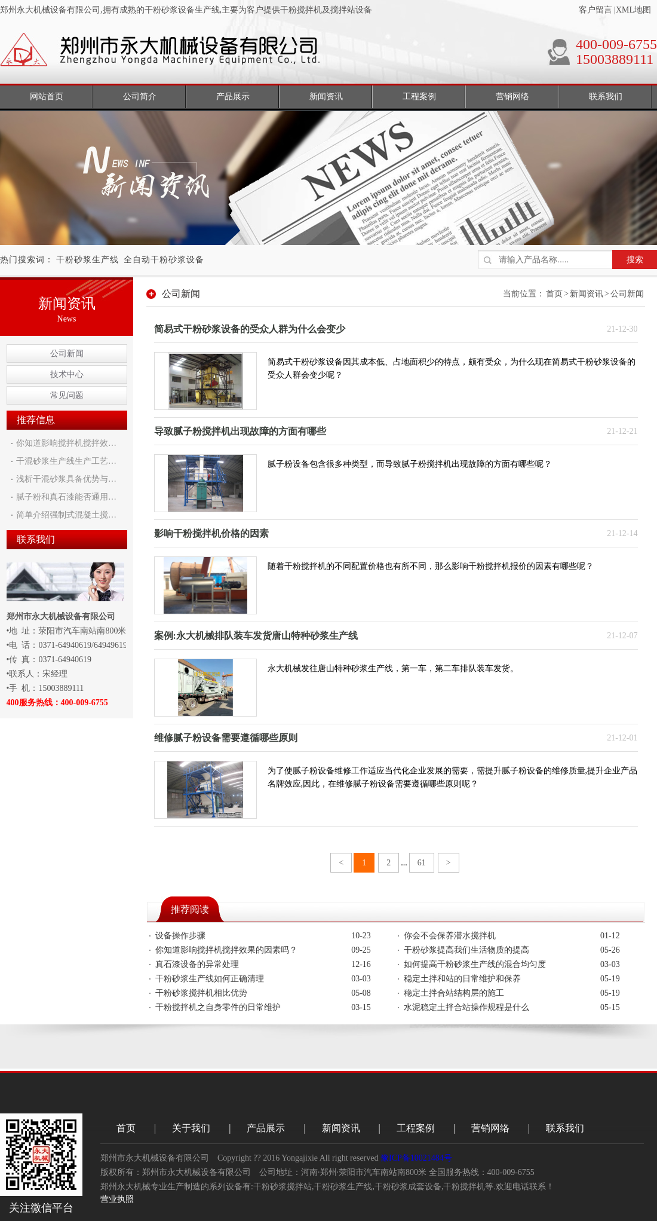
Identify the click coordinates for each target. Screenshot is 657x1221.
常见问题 (67, 395)
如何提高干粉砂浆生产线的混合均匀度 (475, 964)
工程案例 (416, 1128)
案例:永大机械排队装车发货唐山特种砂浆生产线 (256, 636)
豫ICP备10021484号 (416, 1157)
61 (421, 862)
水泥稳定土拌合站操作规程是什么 (466, 1007)
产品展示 (266, 1128)
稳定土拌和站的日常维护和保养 (462, 978)
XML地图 (633, 9)
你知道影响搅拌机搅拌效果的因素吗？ (226, 949)
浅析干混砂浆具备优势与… (66, 479)
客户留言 (595, 9)
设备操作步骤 (180, 935)
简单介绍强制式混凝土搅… (66, 514)
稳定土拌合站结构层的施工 (454, 993)
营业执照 (117, 1199)
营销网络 (490, 1128)
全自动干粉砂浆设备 (164, 259)
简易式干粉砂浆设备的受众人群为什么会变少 (249, 329)
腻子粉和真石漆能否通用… (66, 496)
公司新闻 (67, 353)
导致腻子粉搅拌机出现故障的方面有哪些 (240, 431)
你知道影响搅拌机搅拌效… (66, 443)
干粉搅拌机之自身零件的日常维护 (218, 1007)
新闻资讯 (586, 293)
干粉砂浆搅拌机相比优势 (201, 993)
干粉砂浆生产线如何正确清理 (209, 978)
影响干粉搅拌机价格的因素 (211, 533)
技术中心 (67, 374)
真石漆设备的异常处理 (197, 964)
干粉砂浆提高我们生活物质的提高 (466, 949)
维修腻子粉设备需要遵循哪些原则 (225, 738)
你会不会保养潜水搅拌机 (450, 935)
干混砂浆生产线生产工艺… (66, 461)
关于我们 (191, 1128)
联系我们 (565, 1128)
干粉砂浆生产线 (87, 259)
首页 (554, 293)
